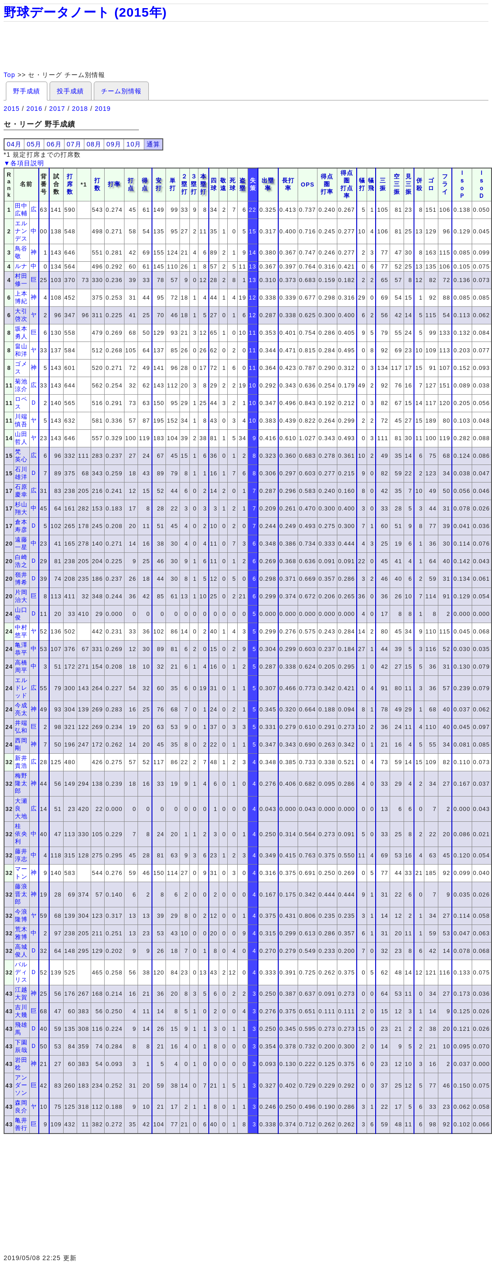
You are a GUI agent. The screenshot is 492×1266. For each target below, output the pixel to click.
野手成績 (26, 91)
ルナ (21, 266)
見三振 (408, 184)
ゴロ (431, 184)
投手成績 (70, 91)
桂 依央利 (21, 834)
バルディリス (21, 972)
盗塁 (242, 184)
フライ (445, 184)
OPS (307, 184)
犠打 (362, 184)
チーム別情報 (121, 91)
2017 (57, 108)
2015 (12, 108)
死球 (233, 184)
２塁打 (184, 184)
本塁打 (203, 184)
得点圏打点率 (346, 184)
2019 (103, 108)
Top (9, 74)
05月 (34, 144)
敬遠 (223, 184)
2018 (80, 108)
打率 (114, 184)
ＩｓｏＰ (462, 184)
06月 (53, 144)
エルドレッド (21, 688)
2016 (35, 108)
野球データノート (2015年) (85, 12)
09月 (113, 144)
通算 (153, 144)
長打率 (288, 184)
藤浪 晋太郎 (24, 894)
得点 (145, 184)
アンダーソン (21, 1085)
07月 (74, 144)
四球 (214, 184)
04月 (14, 144)
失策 (253, 184)
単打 (173, 184)
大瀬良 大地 (21, 808)
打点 (131, 184)
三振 (383, 184)
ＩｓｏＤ (481, 184)
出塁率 (268, 184)
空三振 (397, 184)
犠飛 (371, 184)
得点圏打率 (327, 184)
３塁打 (194, 184)
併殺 (419, 184)
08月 (94, 144)
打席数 (70, 184)
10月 (133, 144)
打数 (97, 184)
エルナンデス (21, 231)
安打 (159, 184)
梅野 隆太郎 (24, 783)
